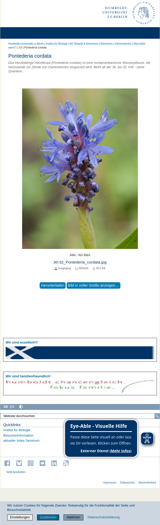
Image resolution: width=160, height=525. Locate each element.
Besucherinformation (18, 435)
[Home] (18, 33)
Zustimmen (48, 517)
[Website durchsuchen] (80, 416)
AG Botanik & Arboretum (84, 43)
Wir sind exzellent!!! (22, 342)
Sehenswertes (123, 43)
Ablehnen (73, 517)
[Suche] (157, 416)
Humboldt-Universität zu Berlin (26, 43)
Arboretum (106, 43)
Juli (20, 47)
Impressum (110, 482)
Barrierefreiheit (147, 482)
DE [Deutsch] (6, 407)
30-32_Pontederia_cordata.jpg (80, 262)
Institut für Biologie (57, 43)
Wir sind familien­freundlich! (28, 376)
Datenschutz (127, 482)
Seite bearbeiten (15, 472)
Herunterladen (52, 285)
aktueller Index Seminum (21, 440)
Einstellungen (20, 517)
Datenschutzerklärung (104, 517)
